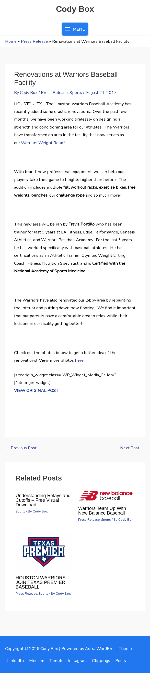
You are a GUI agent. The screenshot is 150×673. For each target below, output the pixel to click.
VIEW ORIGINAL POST (36, 390)
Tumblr (56, 661)
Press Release (54, 92)
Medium (36, 661)
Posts (120, 661)
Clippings (101, 661)
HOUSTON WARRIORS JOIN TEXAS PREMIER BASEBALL (41, 582)
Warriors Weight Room (42, 143)
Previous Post (21, 448)
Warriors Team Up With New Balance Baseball (102, 511)
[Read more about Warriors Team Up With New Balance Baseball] (106, 495)
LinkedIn (15, 661)
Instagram (77, 661)
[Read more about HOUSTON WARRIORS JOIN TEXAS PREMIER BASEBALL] (44, 551)
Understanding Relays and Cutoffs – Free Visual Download (43, 500)
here (79, 360)
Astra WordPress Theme (108, 648)
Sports (76, 92)
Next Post (132, 448)
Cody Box (75, 9)
